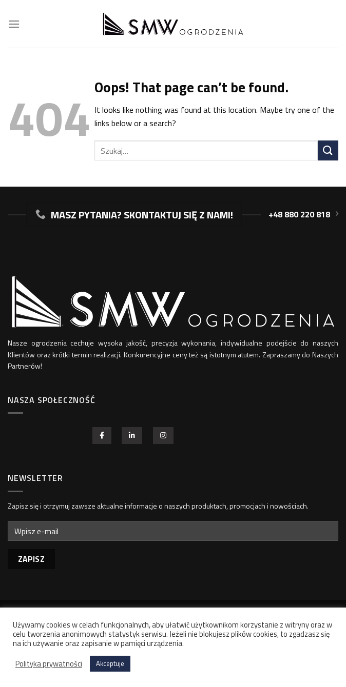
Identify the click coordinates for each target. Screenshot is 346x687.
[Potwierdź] (328, 150)
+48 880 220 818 (303, 214)
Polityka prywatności (48, 664)
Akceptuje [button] (110, 663)
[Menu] (14, 23)
